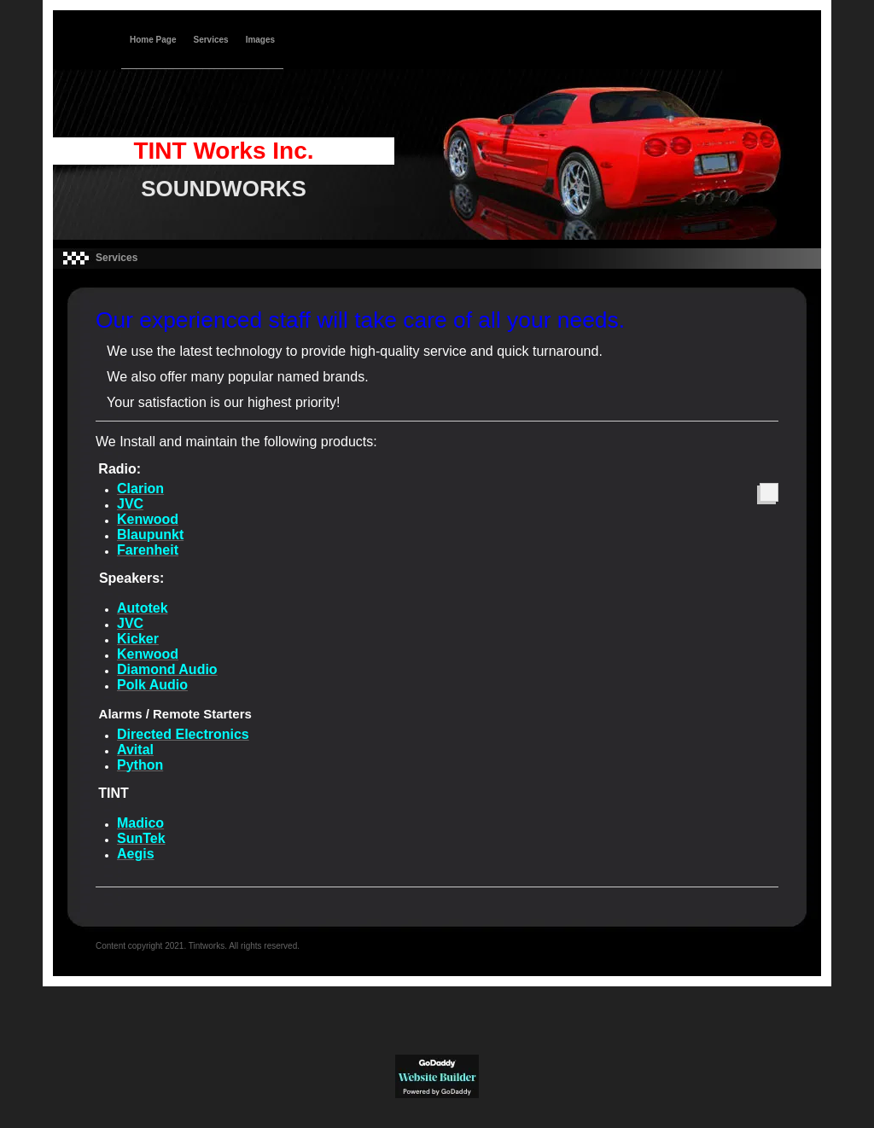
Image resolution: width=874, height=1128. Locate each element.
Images (260, 40)
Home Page (153, 40)
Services (210, 40)
